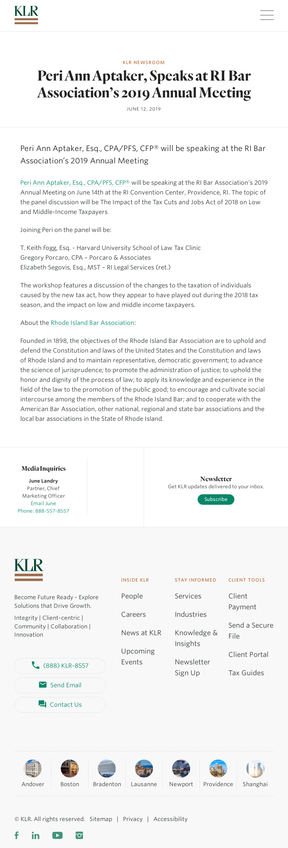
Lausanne (144, 773)
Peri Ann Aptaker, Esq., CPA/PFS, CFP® (75, 182)
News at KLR (141, 633)
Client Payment (242, 601)
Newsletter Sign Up (192, 667)
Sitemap (101, 819)
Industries (191, 614)
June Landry (43, 481)
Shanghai (255, 773)
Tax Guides (246, 673)
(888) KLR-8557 (60, 665)
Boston (70, 773)
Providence (218, 773)
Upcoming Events (138, 656)
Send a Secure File (250, 630)
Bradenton (107, 773)
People (132, 596)
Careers (133, 614)
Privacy (132, 819)
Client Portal (248, 654)
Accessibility (170, 819)
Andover (32, 773)
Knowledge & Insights (196, 638)
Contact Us (60, 704)
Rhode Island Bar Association (92, 322)
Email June (43, 503)
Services (188, 596)
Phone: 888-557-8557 (43, 511)
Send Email (60, 685)
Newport (181, 773)
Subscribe (216, 499)
